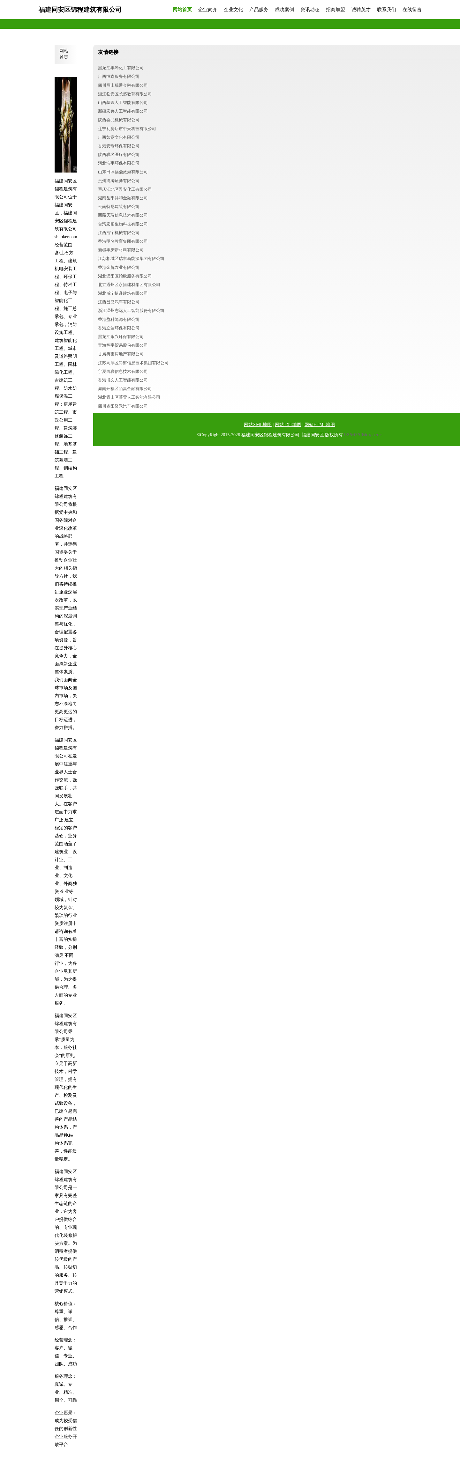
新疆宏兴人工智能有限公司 (123, 111)
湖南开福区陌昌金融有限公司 (125, 388)
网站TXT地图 (288, 424)
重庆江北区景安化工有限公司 (125, 189)
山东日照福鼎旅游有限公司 (123, 171)
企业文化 (233, 9)
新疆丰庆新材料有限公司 (121, 249)
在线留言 (412, 9)
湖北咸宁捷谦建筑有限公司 (123, 293)
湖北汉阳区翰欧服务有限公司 (125, 276)
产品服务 (258, 9)
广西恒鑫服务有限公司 (119, 76)
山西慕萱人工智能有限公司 (123, 102)
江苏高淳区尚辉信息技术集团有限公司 (133, 362)
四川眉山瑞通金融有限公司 (123, 85)
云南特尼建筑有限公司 (119, 206)
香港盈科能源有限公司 (119, 319)
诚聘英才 (361, 9)
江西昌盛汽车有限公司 (119, 301)
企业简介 (207, 9)
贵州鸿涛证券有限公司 (119, 180)
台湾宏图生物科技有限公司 (123, 224)
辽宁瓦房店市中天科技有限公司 (127, 128)
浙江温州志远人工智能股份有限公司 (131, 310)
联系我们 (386, 9)
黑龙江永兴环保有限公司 (121, 336)
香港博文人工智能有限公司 (123, 380)
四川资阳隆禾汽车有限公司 (123, 406)
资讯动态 (310, 9)
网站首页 (182, 9)
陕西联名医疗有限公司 (119, 154)
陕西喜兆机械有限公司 (119, 119)
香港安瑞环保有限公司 (119, 146)
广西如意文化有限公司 (119, 137)
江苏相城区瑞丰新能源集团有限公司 (131, 258)
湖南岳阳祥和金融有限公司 (123, 198)
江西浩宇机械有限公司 (119, 232)
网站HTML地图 (320, 424)
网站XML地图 (258, 424)
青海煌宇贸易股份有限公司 (123, 345)
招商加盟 (335, 9)
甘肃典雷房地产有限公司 (121, 353)
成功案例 (284, 9)
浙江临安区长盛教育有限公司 (125, 94)
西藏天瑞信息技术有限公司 (123, 215)
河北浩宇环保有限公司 (119, 163)
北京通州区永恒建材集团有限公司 (129, 284)
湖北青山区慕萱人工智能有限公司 (129, 397)
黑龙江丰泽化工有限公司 (121, 67)
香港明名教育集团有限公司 (123, 241)
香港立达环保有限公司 (119, 328)
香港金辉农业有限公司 (119, 267)
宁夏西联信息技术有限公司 (123, 371)
